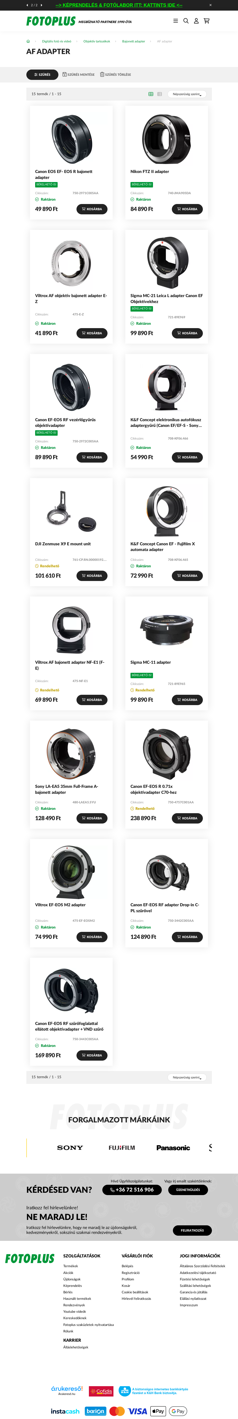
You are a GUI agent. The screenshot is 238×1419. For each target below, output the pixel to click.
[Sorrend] (187, 94)
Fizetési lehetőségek (195, 1279)
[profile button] (196, 21)
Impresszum (189, 1305)
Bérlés (68, 1292)
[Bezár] (210, 5)
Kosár (126, 1286)
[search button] (186, 21)
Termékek (70, 1266)
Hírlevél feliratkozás (136, 1299)
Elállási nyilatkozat (193, 1299)
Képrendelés (72, 1286)
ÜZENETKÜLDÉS (188, 1189)
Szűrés (44, 74)
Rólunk (68, 1331)
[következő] (41, 5)
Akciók (68, 1273)
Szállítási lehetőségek (195, 1286)
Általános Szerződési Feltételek (202, 1266)
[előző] (27, 5)
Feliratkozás (192, 1230)
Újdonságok (72, 1279)
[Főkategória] (28, 41)
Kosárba (94, 209)
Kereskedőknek (75, 1318)
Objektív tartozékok (96, 41)
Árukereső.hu (66, 1393)
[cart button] (207, 21)
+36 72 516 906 (135, 1189)
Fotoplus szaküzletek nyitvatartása (88, 1325)
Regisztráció (131, 1273)
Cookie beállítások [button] (135, 1292)
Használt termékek (77, 1299)
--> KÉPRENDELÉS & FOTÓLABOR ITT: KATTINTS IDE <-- (122, 5)
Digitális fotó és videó (56, 41)
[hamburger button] (176, 21)
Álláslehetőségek (75, 1347)
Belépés (127, 1266)
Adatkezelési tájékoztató (198, 1273)
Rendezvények (74, 1305)
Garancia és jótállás (194, 1292)
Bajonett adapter (133, 41)
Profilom (128, 1279)
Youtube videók (74, 1312)
